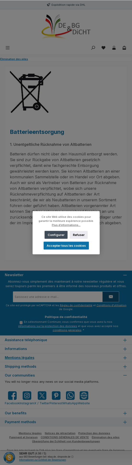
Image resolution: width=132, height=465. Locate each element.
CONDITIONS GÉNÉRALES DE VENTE (65, 437)
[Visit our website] (84, 397)
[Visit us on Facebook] (12, 397)
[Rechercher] (93, 48)
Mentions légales (19, 358)
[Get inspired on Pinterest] (56, 397)
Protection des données (94, 433)
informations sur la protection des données (47, 326)
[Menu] (7, 48)
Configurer (56, 234)
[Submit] (110, 296)
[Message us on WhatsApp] (70, 397)
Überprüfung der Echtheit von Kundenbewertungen (66, 441)
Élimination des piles (106, 437)
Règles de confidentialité (76, 305)
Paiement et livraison (23, 437)
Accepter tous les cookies (66, 245)
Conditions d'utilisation (111, 305)
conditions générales (67, 330)
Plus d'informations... (66, 224)
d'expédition (71, 450)
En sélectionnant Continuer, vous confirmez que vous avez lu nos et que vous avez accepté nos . (68, 326)
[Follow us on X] (42, 397)
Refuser (78, 234)
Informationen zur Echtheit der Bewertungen (42, 460)
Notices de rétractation (60, 433)
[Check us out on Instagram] (27, 397)
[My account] (114, 48)
